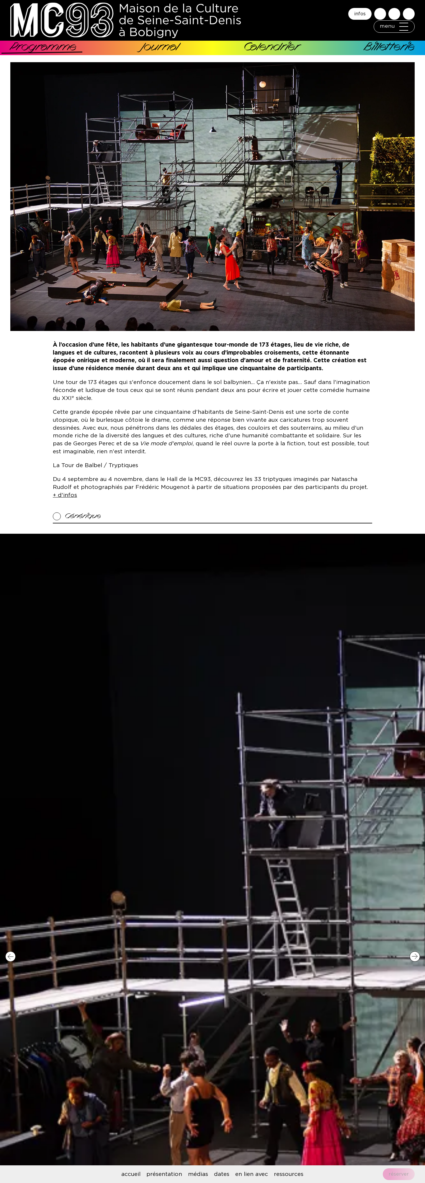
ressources (288, 1174)
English (409, 10)
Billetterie (389, 47)
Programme (43, 47)
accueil (130, 1174)
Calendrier (271, 47)
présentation (164, 1174)
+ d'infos (65, 495)
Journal (160, 47)
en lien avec (251, 1174)
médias (198, 1174)
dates (221, 1174)
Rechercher (380, 10)
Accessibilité (394, 10)
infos (360, 10)
